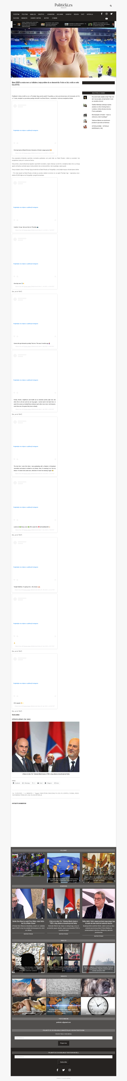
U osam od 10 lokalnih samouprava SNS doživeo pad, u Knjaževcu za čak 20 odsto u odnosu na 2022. (63, 969)
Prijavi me (63, 1043)
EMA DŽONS (44, 793)
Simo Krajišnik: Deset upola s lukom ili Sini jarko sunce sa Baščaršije (28, 873)
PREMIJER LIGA (25, 795)
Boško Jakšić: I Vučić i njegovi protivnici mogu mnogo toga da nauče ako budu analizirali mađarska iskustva (99, 922)
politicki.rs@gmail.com (63, 1022)
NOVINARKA (16, 795)
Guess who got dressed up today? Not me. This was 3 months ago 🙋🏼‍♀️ (32, 343)
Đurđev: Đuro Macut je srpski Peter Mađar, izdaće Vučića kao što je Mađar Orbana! (28, 922)
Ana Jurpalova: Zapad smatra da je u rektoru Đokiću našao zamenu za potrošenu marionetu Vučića (63, 879)
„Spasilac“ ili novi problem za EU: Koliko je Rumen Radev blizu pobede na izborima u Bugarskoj (101, 24)
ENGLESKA (51, 793)
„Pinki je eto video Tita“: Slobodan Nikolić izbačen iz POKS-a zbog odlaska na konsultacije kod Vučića (46, 774)
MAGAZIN (29, 793)
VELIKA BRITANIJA (36, 795)
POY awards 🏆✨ (18, 703)
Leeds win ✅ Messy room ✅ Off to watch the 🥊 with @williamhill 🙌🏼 (32, 527)
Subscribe (63, 1062)
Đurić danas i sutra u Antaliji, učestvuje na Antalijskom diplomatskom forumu (52, 24)
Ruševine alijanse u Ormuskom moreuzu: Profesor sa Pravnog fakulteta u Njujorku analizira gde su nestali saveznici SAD (98, 969)
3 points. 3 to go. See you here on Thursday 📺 (26, 227)
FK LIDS (57, 793)
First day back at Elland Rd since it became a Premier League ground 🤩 (33, 150)
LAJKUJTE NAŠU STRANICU (98, 83)
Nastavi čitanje (28, 934)
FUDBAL (71, 793)
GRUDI (77, 793)
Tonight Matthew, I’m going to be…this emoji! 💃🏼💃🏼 (27, 587)
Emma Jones (27, 153)
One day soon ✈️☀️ (19, 283)
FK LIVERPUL (65, 793)
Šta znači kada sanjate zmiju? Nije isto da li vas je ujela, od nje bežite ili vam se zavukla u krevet (103, 99)
